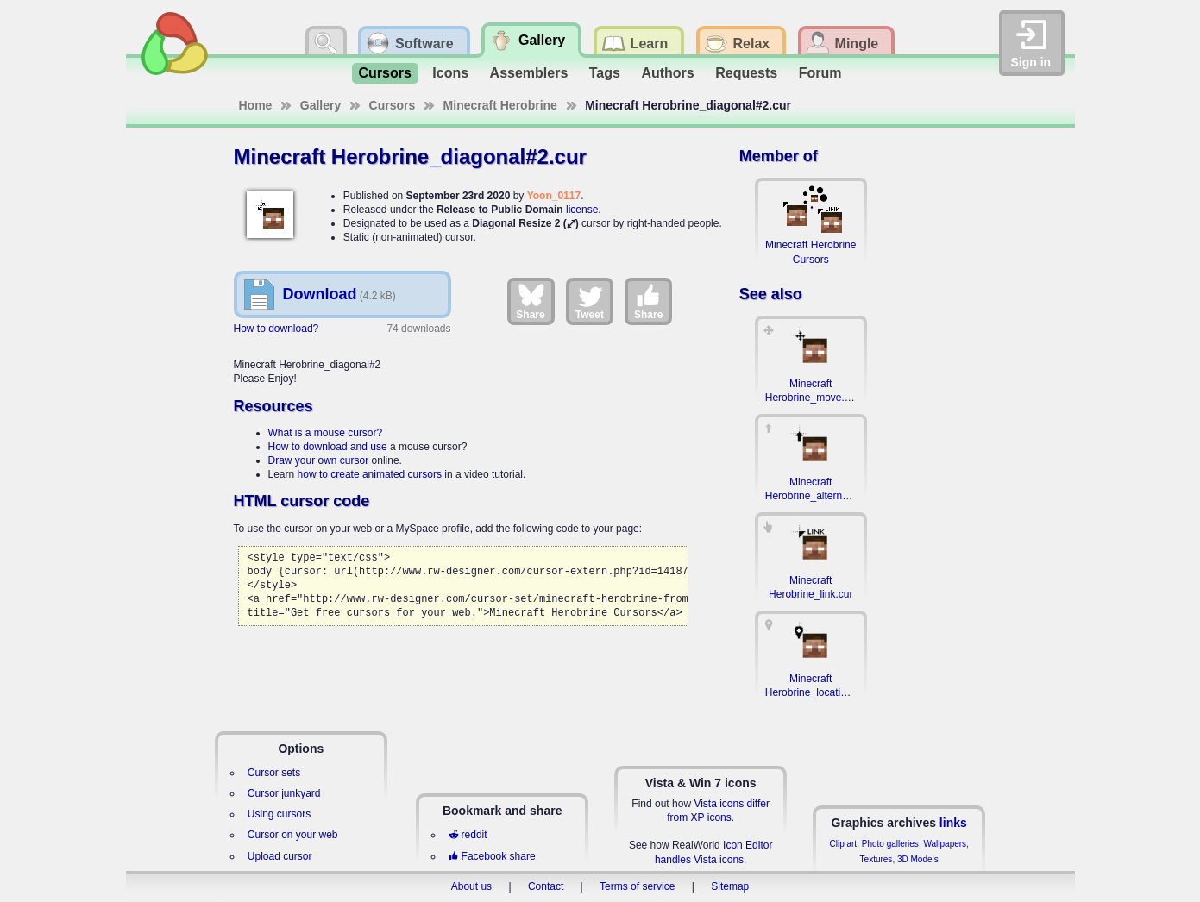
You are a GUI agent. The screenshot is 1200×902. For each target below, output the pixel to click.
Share (530, 301)
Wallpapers (944, 844)
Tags (604, 73)
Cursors (385, 73)
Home (256, 105)
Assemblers (529, 73)
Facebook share (492, 856)
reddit (468, 835)
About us (471, 886)
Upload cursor (280, 856)
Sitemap (730, 886)
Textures (876, 859)
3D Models (918, 859)
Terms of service (637, 886)
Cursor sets (274, 773)
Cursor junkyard (284, 793)
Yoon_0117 (554, 196)
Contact (545, 886)
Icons (450, 73)
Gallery (320, 105)
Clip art (843, 844)
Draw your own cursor (318, 460)
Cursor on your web (293, 835)
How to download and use (327, 447)
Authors (667, 73)
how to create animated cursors (370, 474)
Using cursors (279, 814)
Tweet (589, 301)
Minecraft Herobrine (500, 105)
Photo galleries (890, 844)
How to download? (276, 329)
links (953, 823)
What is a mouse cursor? (325, 433)
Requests (746, 73)
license (582, 210)
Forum (820, 73)
